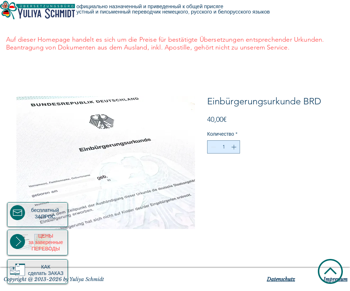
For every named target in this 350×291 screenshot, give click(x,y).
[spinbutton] (223, 147)
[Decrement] (212, 147)
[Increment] (234, 147)
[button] (17, 270)
